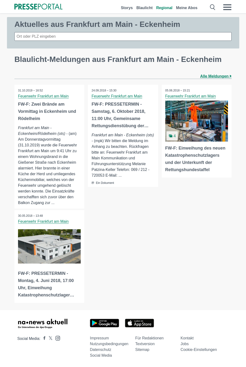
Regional (164, 8)
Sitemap (142, 350)
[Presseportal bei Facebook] (43, 339)
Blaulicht (144, 8)
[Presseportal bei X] (49, 339)
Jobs (185, 344)
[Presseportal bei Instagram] (56, 338)
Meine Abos (186, 8)
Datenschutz (100, 350)
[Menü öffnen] (227, 7)
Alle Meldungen (216, 76)
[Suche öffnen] (213, 7)
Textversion (145, 344)
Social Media (101, 355)
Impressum (99, 338)
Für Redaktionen (149, 338)
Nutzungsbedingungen (109, 344)
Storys (127, 8)
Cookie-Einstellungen (199, 350)
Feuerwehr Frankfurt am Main (43, 96)
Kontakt (187, 338)
